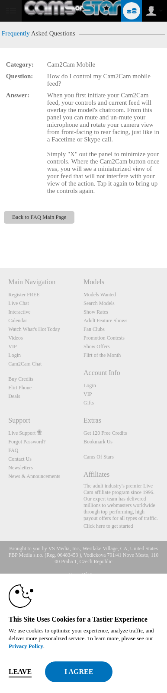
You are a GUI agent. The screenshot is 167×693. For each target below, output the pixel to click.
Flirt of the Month (102, 355)
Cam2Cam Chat (25, 364)
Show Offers (97, 346)
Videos (15, 338)
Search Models (99, 303)
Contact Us (20, 459)
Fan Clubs (94, 329)
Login (14, 355)
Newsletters (20, 468)
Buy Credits (20, 379)
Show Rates (96, 312)
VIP (12, 346)
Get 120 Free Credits (105, 433)
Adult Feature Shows (105, 321)
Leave (20, 671)
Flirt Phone (20, 388)
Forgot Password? (26, 442)
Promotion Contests (104, 338)
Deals (14, 396)
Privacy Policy (26, 646)
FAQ (13, 450)
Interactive (19, 312)
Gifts (89, 403)
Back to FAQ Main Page (39, 217)
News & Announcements (34, 476)
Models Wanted (100, 295)
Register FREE (23, 295)
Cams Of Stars (99, 457)
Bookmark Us (98, 442)
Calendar (17, 321)
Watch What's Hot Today (34, 329)
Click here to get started (108, 526)
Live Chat (18, 303)
